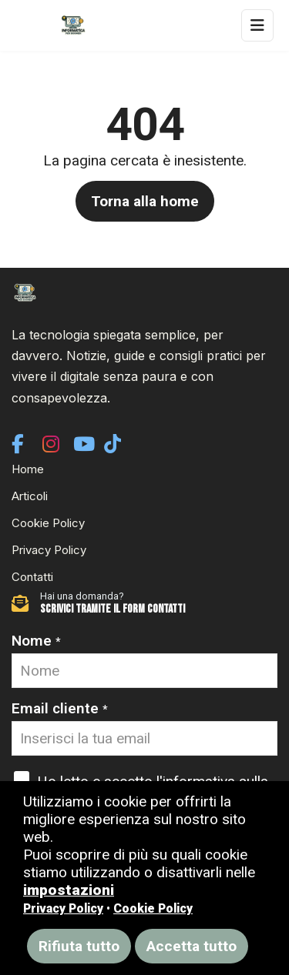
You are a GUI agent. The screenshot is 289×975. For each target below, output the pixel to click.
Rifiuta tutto (79, 946)
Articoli (30, 496)
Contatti (32, 576)
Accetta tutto (191, 946)
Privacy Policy (49, 550)
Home (28, 469)
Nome (36, 640)
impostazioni (68, 890)
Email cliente (60, 708)
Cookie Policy (48, 523)
